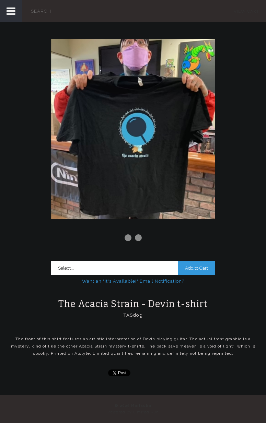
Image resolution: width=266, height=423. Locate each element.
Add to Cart (196, 268)
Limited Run (146, 412)
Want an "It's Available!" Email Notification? (133, 281)
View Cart (246, 11)
